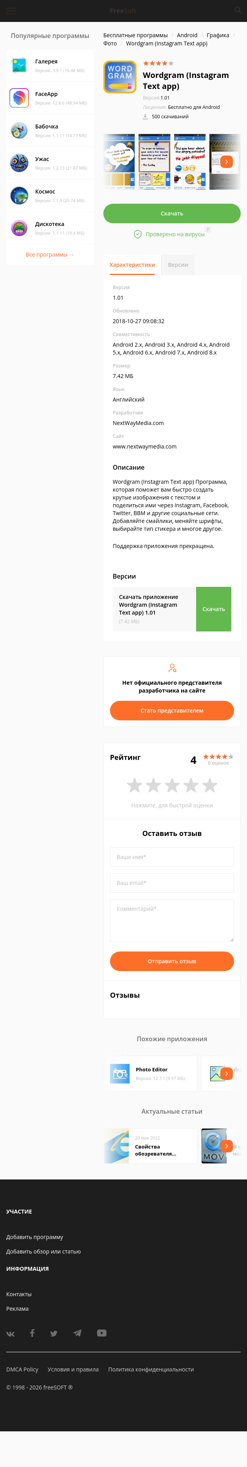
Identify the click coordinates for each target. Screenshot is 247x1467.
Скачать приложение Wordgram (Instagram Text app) (148, 604)
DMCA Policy (22, 1369)
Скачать (172, 213)
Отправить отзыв (172, 961)
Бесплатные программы (135, 35)
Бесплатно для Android (194, 107)
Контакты (19, 1294)
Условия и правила (73, 1369)
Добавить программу (34, 1237)
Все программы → (50, 254)
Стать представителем (172, 710)
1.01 (156, 97)
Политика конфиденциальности (151, 1369)
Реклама (17, 1308)
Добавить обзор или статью (43, 1251)
